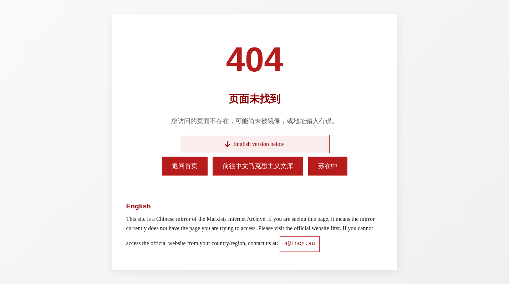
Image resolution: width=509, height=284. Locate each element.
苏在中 (327, 165)
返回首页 (185, 165)
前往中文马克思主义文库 (258, 165)
